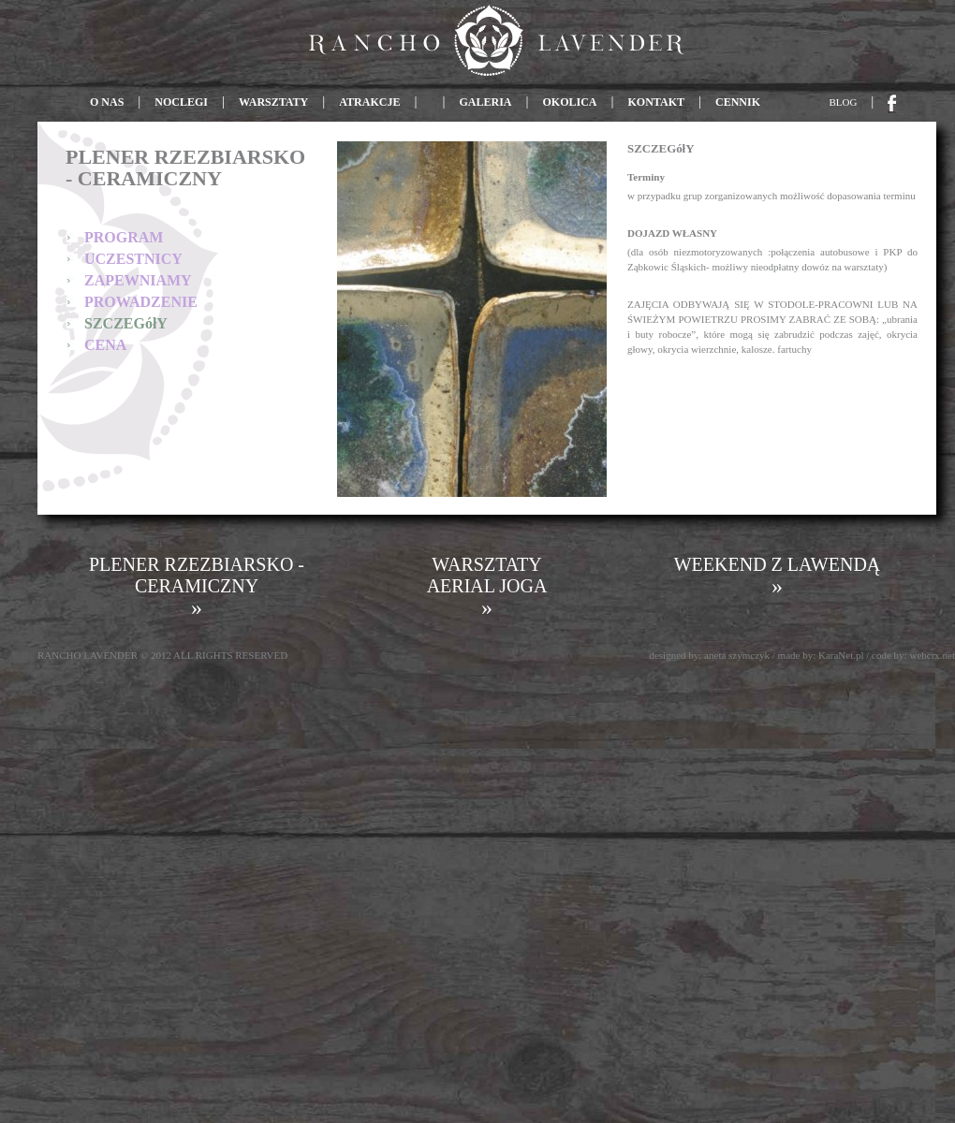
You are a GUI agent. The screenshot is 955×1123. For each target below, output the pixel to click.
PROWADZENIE (141, 302)
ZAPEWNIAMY (138, 280)
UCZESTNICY (133, 259)
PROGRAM (123, 237)
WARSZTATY (273, 102)
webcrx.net (932, 655)
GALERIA (485, 102)
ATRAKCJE (369, 102)
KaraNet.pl (841, 655)
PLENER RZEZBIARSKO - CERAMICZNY (196, 586)
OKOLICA (570, 102)
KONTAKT (656, 102)
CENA (105, 345)
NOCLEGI (181, 102)
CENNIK (737, 102)
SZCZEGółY (126, 323)
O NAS (108, 102)
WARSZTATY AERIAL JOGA (487, 586)
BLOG (844, 102)
